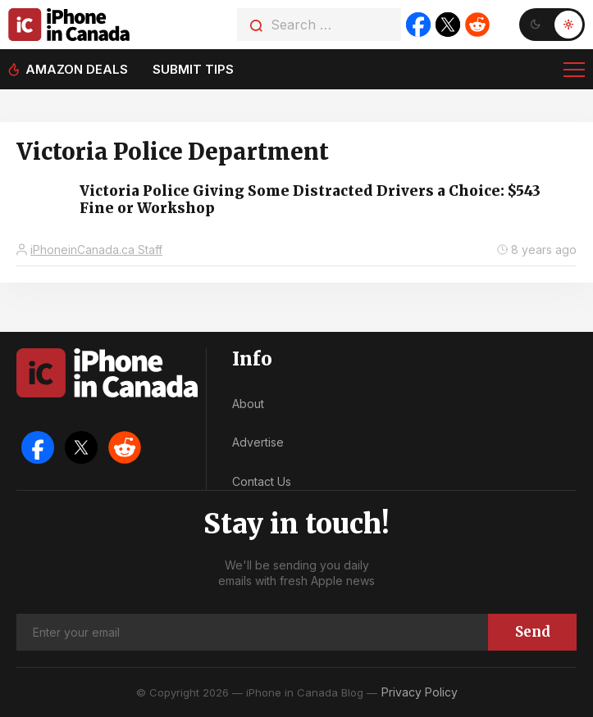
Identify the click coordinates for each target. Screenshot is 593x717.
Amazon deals (76, 69)
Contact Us (261, 481)
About (248, 404)
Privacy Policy (419, 692)
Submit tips (193, 69)
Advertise (258, 442)
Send (532, 632)
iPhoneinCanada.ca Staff (96, 249)
